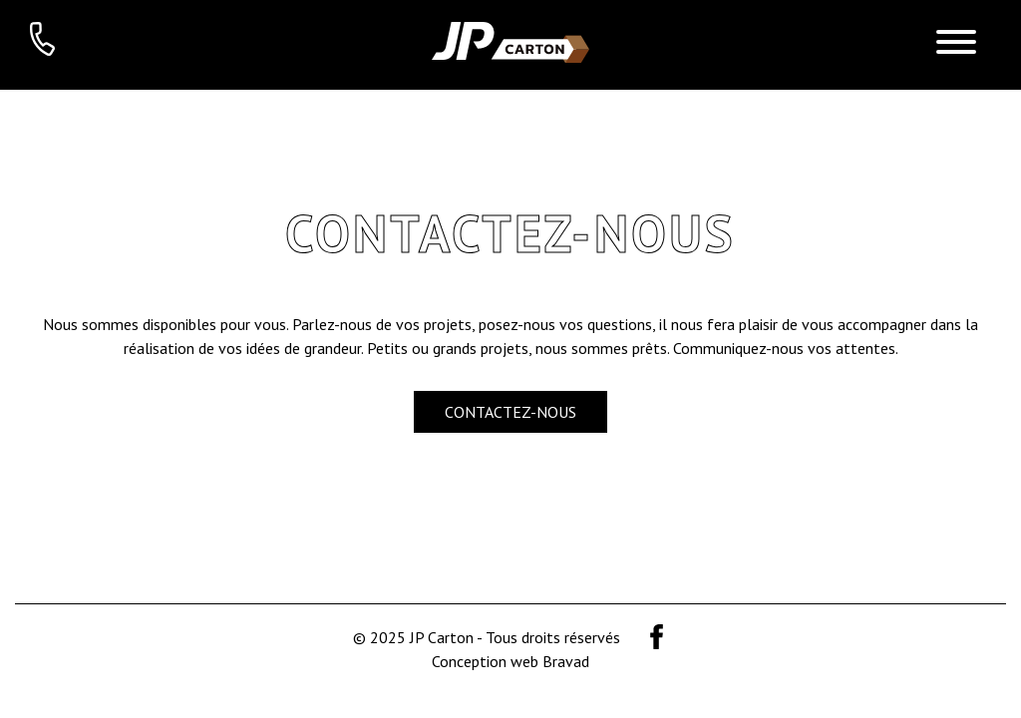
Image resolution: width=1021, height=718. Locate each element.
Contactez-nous (510, 412)
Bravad (565, 661)
